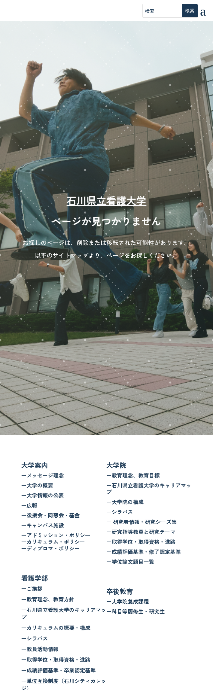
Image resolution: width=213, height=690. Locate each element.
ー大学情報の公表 (42, 495)
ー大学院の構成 (125, 502)
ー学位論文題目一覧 (130, 561)
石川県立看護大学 (106, 200)
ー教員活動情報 (39, 649)
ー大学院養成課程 (127, 601)
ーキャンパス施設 (42, 525)
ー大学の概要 (37, 485)
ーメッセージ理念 (42, 475)
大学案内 (34, 465)
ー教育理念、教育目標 (133, 475)
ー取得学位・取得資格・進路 (55, 659)
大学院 (116, 465)
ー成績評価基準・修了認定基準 (143, 552)
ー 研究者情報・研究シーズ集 (141, 522)
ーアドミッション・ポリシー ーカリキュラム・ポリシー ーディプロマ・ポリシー (55, 541)
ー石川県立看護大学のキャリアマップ (63, 613)
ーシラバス (34, 638)
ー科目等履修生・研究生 (135, 611)
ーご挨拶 (32, 588)
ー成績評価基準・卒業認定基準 (58, 670)
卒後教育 (119, 591)
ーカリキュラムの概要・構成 (55, 628)
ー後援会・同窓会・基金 (50, 515)
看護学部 (34, 578)
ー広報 (29, 505)
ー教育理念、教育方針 (47, 599)
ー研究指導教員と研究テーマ (140, 532)
